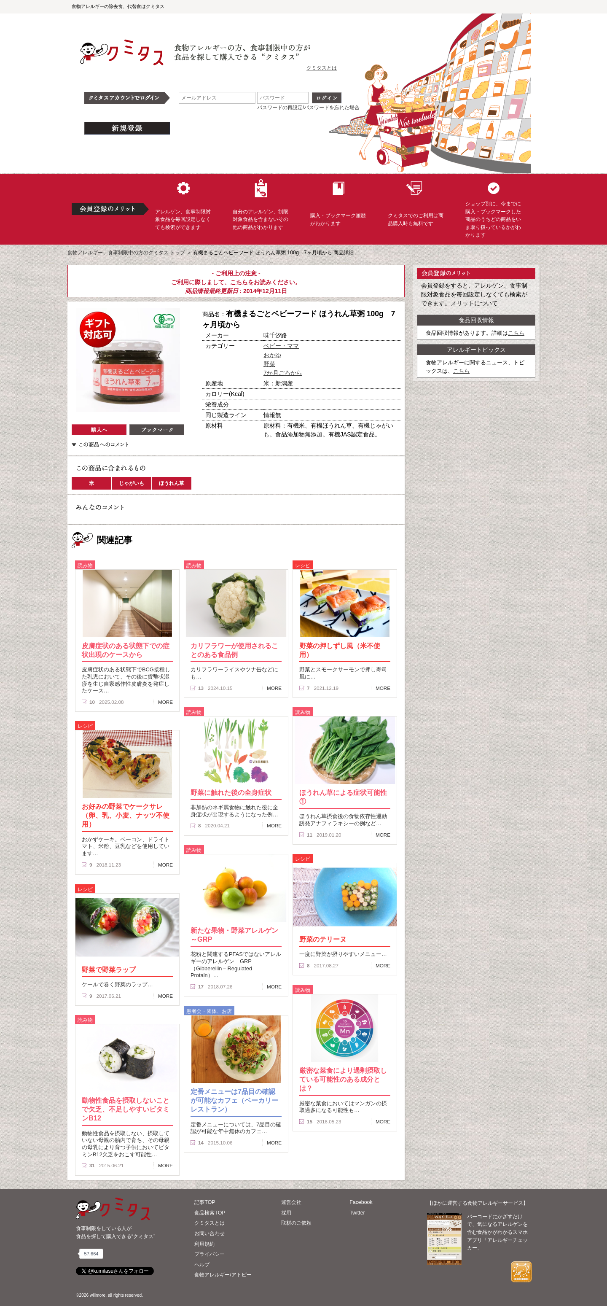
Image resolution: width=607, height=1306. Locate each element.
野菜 (269, 364)
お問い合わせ (209, 1233)
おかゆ (272, 355)
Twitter (357, 1213)
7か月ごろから (282, 372)
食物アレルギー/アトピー (222, 1275)
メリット (462, 303)
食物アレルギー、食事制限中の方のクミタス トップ (126, 253)
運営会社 (291, 1202)
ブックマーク (156, 429)
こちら (239, 282)
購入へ (99, 429)
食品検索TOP (209, 1213)
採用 (286, 1213)
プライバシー (209, 1254)
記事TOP (204, 1202)
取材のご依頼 (296, 1223)
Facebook (360, 1202)
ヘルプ (201, 1265)
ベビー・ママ (281, 345)
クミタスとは (321, 68)
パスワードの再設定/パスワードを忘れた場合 (308, 107)
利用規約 (204, 1244)
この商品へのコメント (100, 444)
